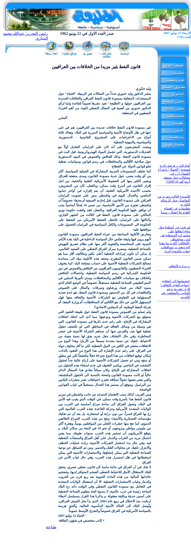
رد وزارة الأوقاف (180, 266)
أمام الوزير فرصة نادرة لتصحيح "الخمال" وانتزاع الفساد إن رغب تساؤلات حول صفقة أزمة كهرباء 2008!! (174, 173)
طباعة (51, 527)
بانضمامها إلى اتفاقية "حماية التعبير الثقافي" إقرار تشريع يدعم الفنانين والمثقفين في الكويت (175, 289)
